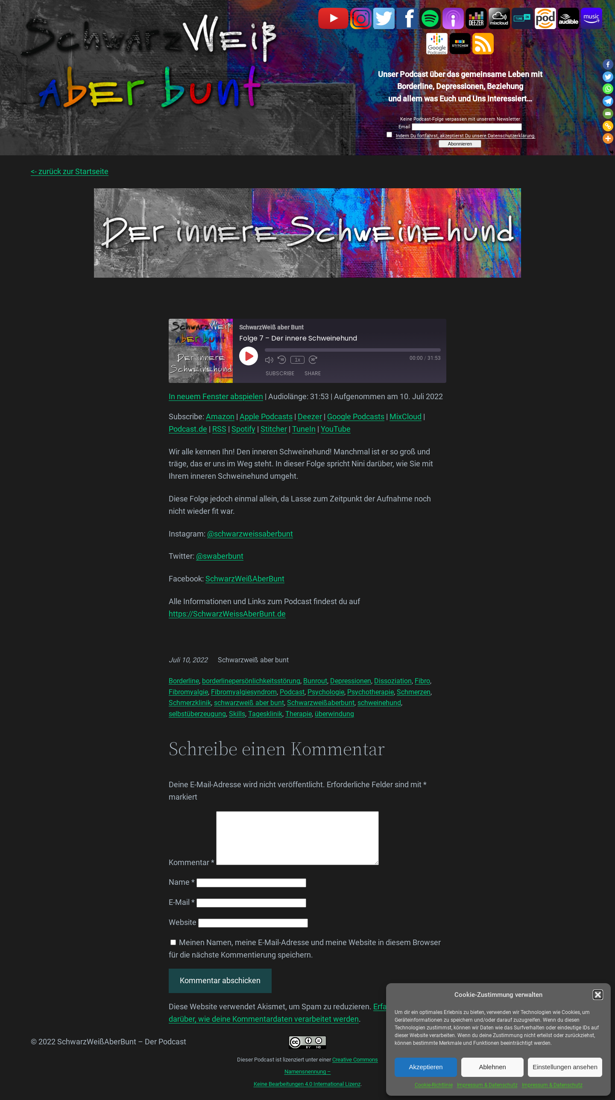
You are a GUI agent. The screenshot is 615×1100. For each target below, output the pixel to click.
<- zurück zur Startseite (69, 171)
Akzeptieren (425, 1066)
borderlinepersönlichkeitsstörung (251, 681)
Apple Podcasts (266, 416)
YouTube (336, 428)
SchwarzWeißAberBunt (244, 578)
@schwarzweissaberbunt (250, 533)
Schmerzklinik (190, 703)
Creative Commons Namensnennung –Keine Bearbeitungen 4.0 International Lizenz (316, 1082)
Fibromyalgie (188, 692)
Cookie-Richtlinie (434, 1085)
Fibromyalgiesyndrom (244, 692)
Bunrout (315, 681)
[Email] (608, 113)
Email (405, 127)
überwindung (334, 714)
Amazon (220, 416)
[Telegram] (608, 101)
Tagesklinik (265, 714)
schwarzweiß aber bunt (249, 703)
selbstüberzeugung (197, 714)
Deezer (310, 416)
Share (313, 373)
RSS (219, 428)
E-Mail (182, 912)
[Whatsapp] (608, 88)
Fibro (422, 681)
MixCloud (406, 416)
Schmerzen (413, 692)
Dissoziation (393, 681)
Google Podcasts (355, 416)
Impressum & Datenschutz (487, 1085)
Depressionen (350, 681)
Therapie (298, 714)
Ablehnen (492, 1066)
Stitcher (274, 428)
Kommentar (191, 872)
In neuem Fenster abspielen (216, 396)
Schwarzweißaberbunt (320, 703)
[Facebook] (608, 64)
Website (182, 932)
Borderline (184, 681)
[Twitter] (608, 76)
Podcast (292, 692)
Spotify (243, 428)
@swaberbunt (219, 555)
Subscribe (280, 373)
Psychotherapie (370, 692)
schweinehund (379, 703)
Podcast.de (188, 428)
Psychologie (326, 692)
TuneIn (304, 428)
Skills (237, 714)
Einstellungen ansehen (565, 1066)
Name (182, 892)
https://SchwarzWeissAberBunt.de (227, 613)
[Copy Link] (608, 126)
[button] (598, 994)
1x (297, 360)
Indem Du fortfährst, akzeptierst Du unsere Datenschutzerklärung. (466, 136)
